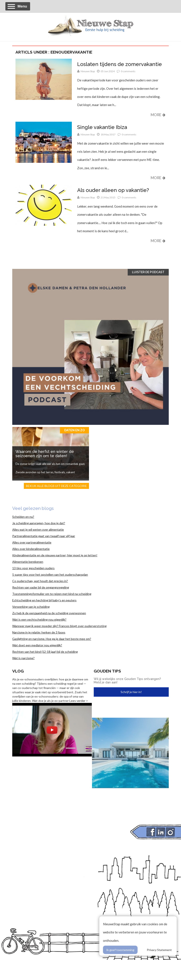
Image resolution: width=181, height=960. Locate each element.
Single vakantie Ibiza (102, 127)
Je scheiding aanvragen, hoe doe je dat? (38, 523)
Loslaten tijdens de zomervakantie (119, 64)
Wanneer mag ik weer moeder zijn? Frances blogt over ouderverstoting (59, 626)
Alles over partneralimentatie (31, 542)
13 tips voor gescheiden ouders (33, 568)
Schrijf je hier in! (131, 692)
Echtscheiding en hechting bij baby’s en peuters (44, 600)
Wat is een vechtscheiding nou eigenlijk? (39, 619)
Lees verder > (78, 700)
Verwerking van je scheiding (31, 606)
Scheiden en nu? (23, 516)
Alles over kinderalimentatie (31, 549)
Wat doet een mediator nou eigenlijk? (37, 645)
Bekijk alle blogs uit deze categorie (56, 486)
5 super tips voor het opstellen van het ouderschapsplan (50, 574)
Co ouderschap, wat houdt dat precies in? (40, 581)
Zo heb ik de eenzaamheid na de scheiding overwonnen (49, 613)
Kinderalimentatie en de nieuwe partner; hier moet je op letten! (54, 555)
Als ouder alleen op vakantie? (113, 190)
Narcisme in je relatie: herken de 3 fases (38, 632)
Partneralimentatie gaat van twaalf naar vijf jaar (43, 536)
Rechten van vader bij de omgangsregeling (40, 587)
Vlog (18, 671)
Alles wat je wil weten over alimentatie (38, 529)
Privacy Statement (159, 950)
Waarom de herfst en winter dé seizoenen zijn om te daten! (44, 453)
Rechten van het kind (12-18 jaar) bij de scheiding (45, 651)
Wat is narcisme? (23, 658)
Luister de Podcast (148, 272)
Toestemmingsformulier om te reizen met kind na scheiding (51, 594)
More (158, 114)
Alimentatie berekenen (27, 561)
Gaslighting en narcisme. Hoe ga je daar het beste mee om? (51, 639)
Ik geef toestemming (120, 950)
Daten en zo (74, 430)
